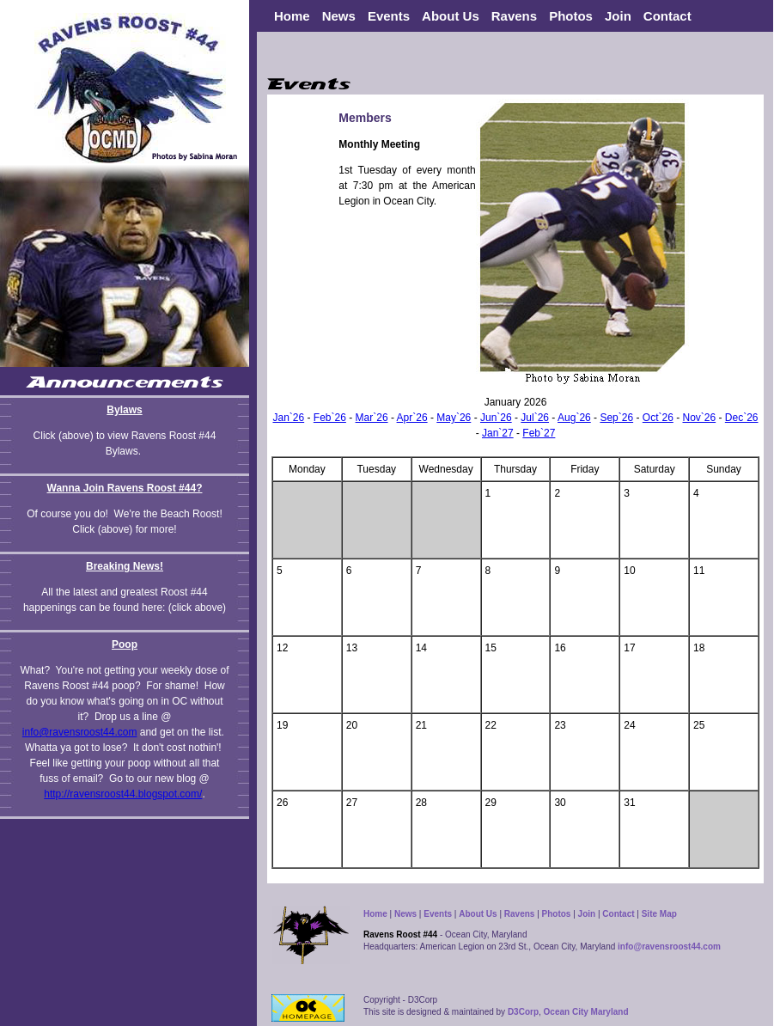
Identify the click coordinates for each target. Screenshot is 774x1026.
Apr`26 (412, 418)
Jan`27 (498, 433)
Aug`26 (574, 418)
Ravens (519, 914)
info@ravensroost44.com (79, 732)
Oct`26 (658, 418)
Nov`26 (699, 418)
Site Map (659, 914)
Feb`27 (538, 433)
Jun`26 (496, 418)
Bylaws (124, 410)
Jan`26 (288, 418)
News (405, 914)
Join (618, 16)
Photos (571, 16)
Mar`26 (372, 418)
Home (292, 16)
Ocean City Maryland (586, 1012)
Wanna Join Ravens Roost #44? (125, 488)
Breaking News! (124, 566)
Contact (667, 16)
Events (389, 16)
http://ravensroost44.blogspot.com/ (123, 794)
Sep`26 (616, 418)
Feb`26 (330, 418)
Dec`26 (742, 418)
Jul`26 (535, 418)
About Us (478, 914)
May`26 (453, 418)
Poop (124, 644)
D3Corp (523, 1012)
